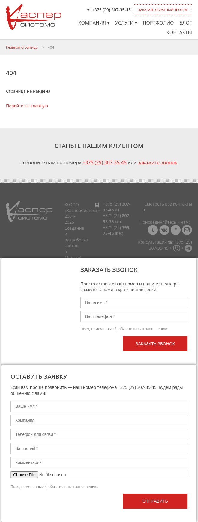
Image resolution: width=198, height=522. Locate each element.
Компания (94, 22)
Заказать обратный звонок (163, 9)
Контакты (179, 32)
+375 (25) (116, 230)
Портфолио (158, 22)
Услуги (126, 22)
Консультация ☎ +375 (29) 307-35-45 (165, 245)
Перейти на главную (27, 106)
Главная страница (22, 47)
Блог (185, 22)
